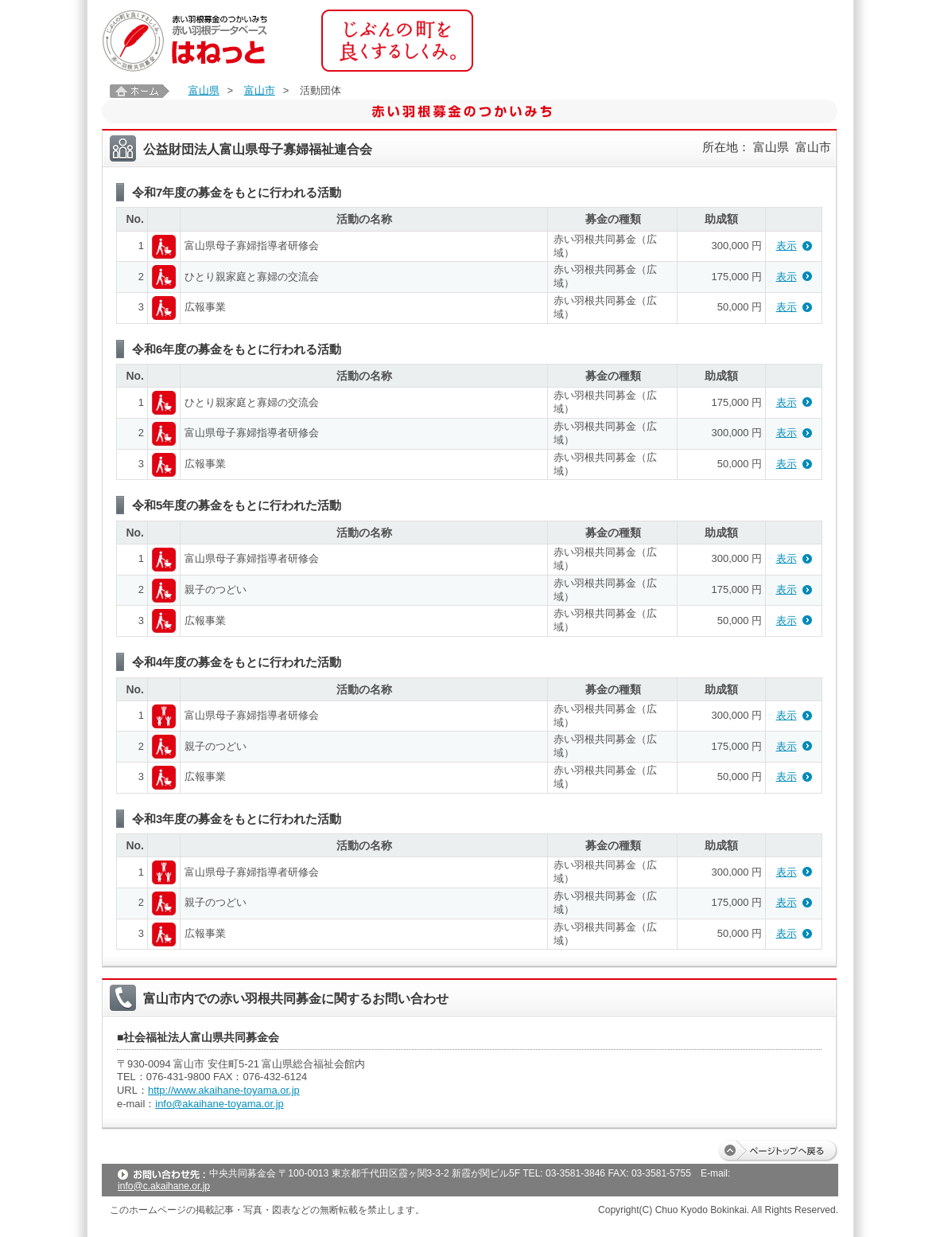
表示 (786, 246)
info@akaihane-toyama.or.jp (219, 1104)
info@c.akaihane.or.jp (164, 1186)
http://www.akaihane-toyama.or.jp (224, 1090)
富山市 (259, 90)
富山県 (203, 90)
